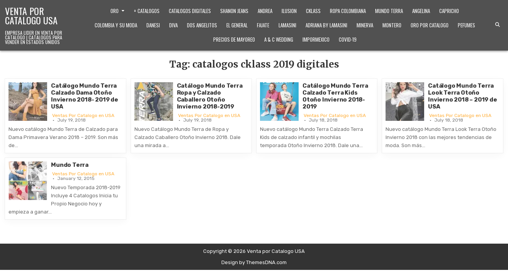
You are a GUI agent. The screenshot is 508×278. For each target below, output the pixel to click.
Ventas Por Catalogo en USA (83, 115)
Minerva (365, 25)
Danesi (153, 25)
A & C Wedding (278, 39)
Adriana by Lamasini (326, 25)
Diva (173, 25)
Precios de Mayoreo (234, 39)
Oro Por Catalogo (430, 25)
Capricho (449, 11)
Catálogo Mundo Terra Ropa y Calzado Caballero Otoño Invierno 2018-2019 (210, 96)
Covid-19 (348, 39)
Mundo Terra (389, 11)
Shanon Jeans (234, 11)
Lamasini (287, 25)
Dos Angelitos (202, 25)
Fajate (263, 25)
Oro (114, 11)
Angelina (421, 11)
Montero (391, 25)
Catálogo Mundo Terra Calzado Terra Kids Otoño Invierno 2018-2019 (335, 96)
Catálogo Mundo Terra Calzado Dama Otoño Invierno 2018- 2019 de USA (84, 96)
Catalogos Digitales (190, 11)
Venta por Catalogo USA (31, 15)
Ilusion (289, 11)
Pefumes (466, 25)
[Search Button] (498, 25)
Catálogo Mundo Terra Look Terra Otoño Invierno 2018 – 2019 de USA (462, 96)
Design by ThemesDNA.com (254, 262)
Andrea (265, 11)
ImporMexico (316, 39)
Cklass (313, 11)
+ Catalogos (147, 11)
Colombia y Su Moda (116, 25)
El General (237, 25)
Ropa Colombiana (348, 11)
